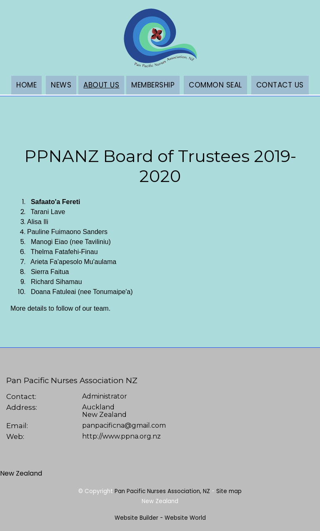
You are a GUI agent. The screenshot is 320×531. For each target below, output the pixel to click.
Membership (153, 85)
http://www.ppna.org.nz (121, 436)
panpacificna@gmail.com (124, 425)
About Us (101, 85)
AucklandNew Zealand (104, 411)
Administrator (104, 396)
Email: (17, 425)
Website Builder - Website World (160, 518)
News (61, 85)
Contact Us (280, 85)
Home (26, 85)
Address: (21, 407)
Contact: (21, 396)
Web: (15, 436)
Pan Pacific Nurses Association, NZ (162, 491)
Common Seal (215, 85)
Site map (229, 491)
